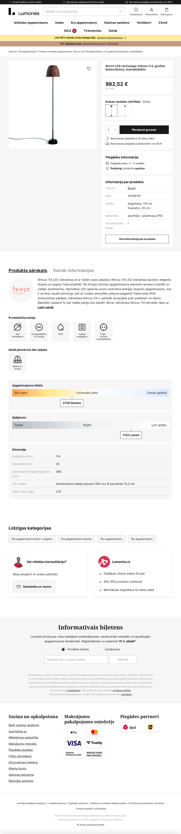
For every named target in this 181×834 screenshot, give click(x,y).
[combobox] (84, 11)
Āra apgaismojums (27, 51)
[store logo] (24, 11)
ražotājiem (126, 694)
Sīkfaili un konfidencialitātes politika (108, 803)
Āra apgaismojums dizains (76, 539)
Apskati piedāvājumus (110, 37)
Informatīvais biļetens (23, 762)
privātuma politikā (122, 690)
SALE (70, 31)
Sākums (13, 51)
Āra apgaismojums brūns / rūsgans (32, 539)
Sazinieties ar (18, 731)
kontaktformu (73, 690)
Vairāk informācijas (73, 270)
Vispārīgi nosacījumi (78, 803)
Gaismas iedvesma (21, 775)
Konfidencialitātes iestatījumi (31, 803)
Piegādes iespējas (21, 750)
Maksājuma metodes (23, 744)
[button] (88, 68)
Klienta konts (17, 768)
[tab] (28, 270)
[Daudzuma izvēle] (111, 129)
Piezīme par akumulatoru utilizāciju (146, 803)
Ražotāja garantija (21, 781)
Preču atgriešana (20, 756)
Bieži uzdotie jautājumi (24, 725)
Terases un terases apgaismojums (55, 51)
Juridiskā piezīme (57, 803)
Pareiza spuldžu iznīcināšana (91, 808)
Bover (132, 188)
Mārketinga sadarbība (23, 737)
